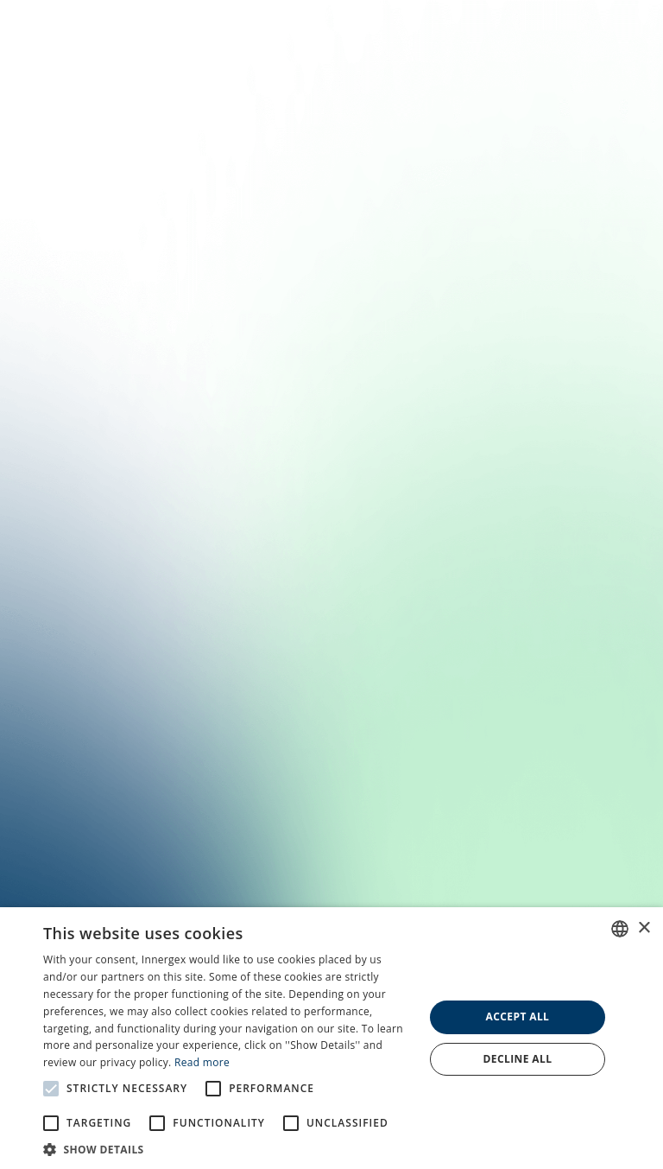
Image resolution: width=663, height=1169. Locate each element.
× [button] (643, 928)
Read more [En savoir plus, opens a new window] (202, 1062)
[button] (228, 1148)
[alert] (331, 1038)
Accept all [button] (518, 1016)
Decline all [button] (517, 1058)
